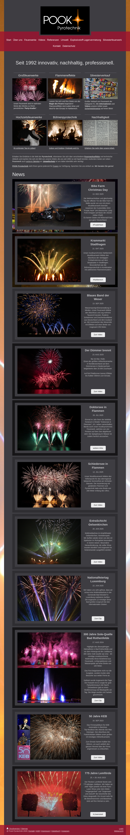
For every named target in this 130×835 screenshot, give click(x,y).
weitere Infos (98, 448)
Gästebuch (55, 831)
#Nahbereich (98, 280)
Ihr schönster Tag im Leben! (25, 148)
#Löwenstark (98, 814)
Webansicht (118, 831)
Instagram (65, 831)
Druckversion (13, 829)
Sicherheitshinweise (92, 109)
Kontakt (32, 831)
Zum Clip (98, 619)
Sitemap (24, 829)
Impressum (45, 831)
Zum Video (98, 335)
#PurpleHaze (98, 225)
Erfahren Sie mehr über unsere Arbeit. (100, 148)
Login (121, 829)
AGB (38, 831)
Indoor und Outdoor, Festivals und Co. (64, 148)
